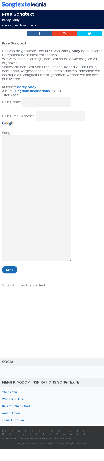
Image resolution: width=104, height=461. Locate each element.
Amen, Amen (11, 413)
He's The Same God (16, 406)
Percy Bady (11, 20)
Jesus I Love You (14, 420)
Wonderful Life (13, 399)
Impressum (9, 439)
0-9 (4, 431)
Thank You (9, 392)
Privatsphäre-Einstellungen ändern (46, 439)
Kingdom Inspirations (22, 25)
